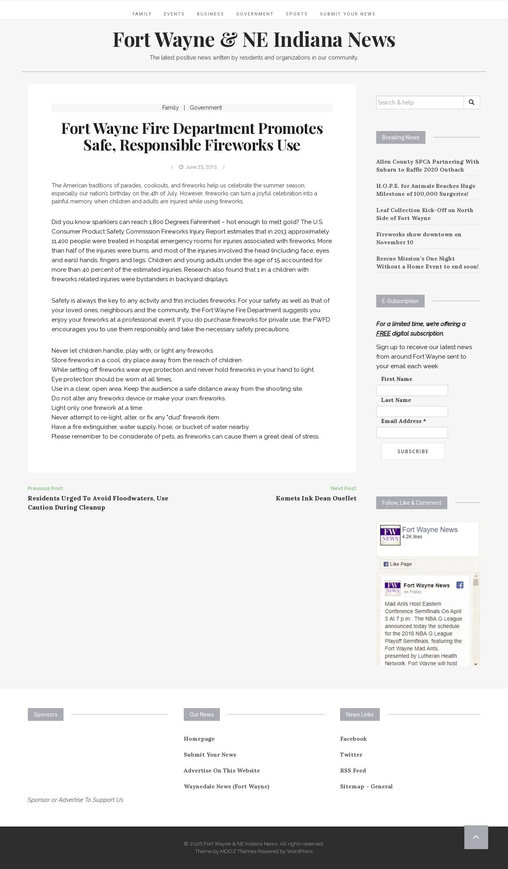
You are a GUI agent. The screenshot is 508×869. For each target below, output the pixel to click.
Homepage (199, 738)
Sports (297, 14)
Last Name (396, 400)
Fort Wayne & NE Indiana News (254, 38)
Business (210, 14)
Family (142, 14)
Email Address (403, 421)
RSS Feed (353, 770)
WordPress (300, 851)
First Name (396, 378)
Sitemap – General (366, 786)
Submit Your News (348, 14)
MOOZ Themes (238, 851)
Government (255, 14)
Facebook (353, 738)
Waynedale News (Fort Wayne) (226, 786)
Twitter (351, 754)
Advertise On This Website (222, 770)
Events (174, 14)
